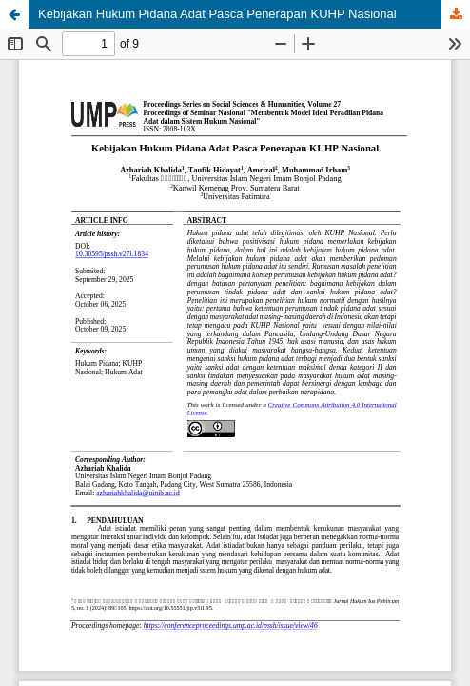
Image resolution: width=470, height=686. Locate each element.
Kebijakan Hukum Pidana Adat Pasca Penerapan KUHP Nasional (217, 14)
